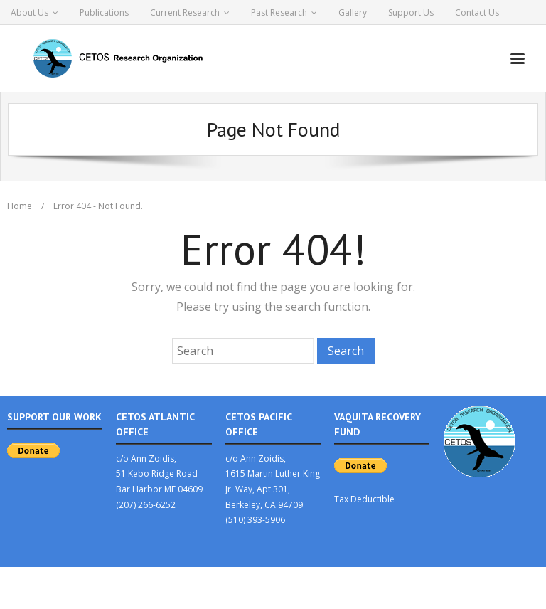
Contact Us (477, 12)
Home (19, 206)
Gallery (352, 12)
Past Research (279, 12)
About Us (29, 12)
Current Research (185, 12)
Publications (104, 12)
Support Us (411, 12)
